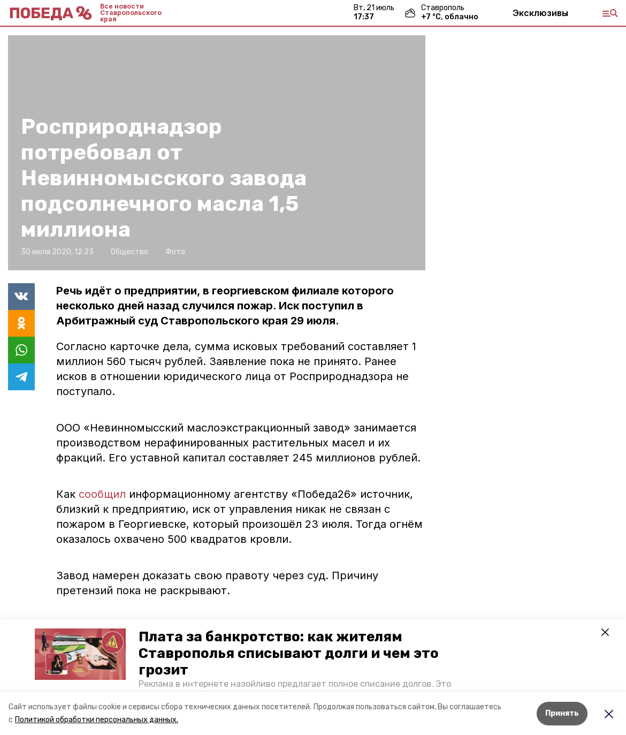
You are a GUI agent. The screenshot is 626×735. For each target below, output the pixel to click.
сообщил (104, 494)
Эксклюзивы (540, 12)
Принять (562, 713)
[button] (80, 654)
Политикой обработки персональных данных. (96, 719)
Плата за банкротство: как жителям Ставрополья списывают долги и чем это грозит (289, 653)
